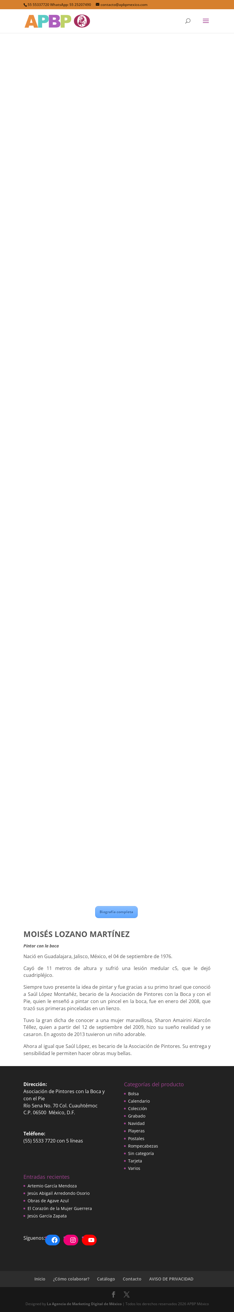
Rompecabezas (143, 1146)
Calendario (139, 1101)
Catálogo (106, 1279)
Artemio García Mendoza (52, 1186)
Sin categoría (141, 1153)
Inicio (39, 1279)
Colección (137, 1108)
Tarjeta (135, 1161)
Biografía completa (116, 911)
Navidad (136, 1123)
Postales (136, 1138)
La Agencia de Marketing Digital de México (84, 1303)
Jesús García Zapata (47, 1216)
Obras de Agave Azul (48, 1200)
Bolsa (133, 1093)
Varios (134, 1168)
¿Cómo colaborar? (71, 1279)
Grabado (136, 1116)
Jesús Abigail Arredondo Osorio (59, 1193)
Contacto (132, 1279)
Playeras (136, 1131)
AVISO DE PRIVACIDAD (171, 1279)
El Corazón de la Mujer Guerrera (60, 1208)
